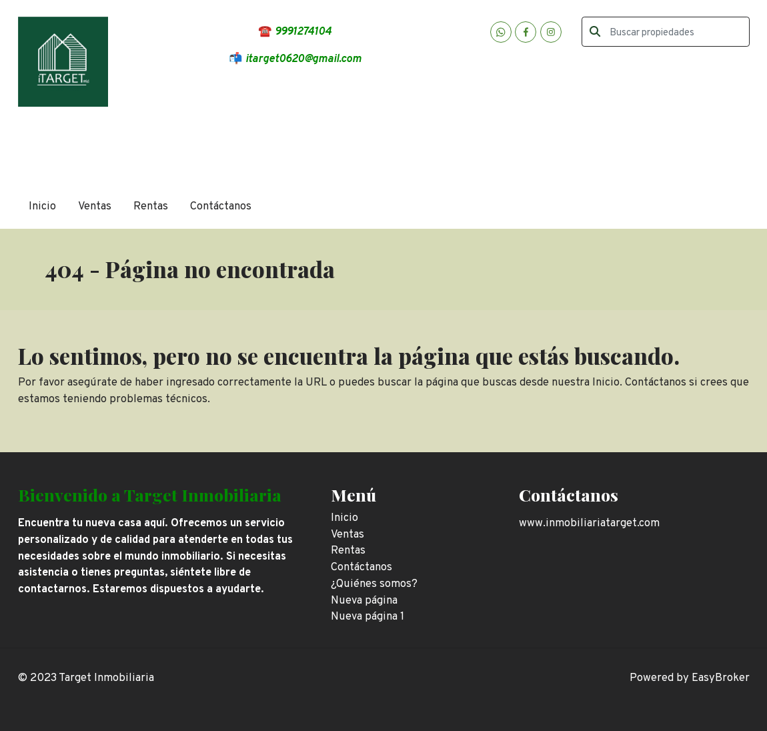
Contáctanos (220, 206)
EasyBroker (721, 678)
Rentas (150, 206)
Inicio (42, 206)
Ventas (94, 206)
